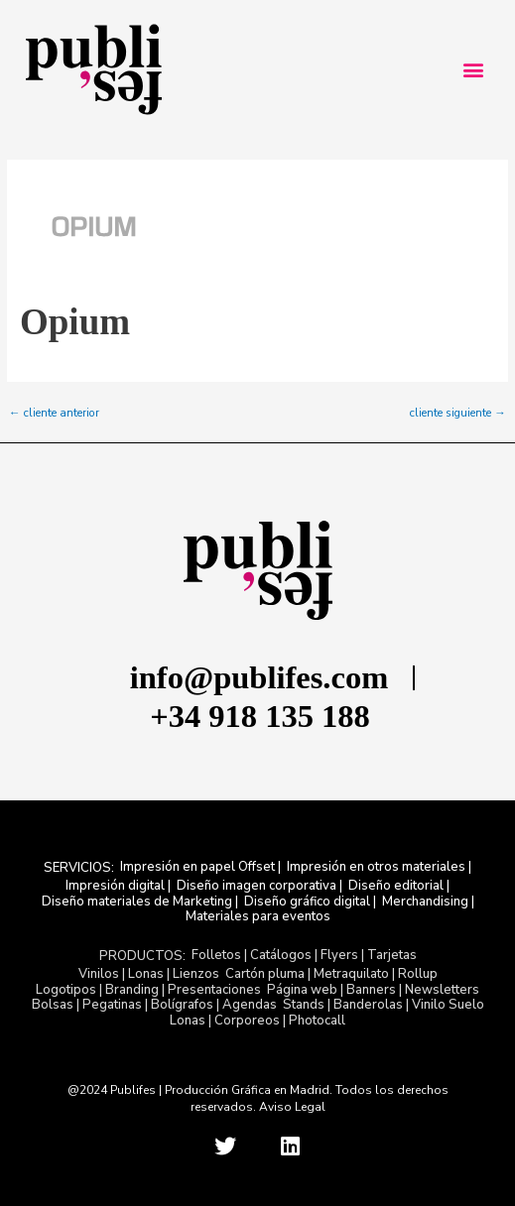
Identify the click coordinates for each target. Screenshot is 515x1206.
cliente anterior (54, 414)
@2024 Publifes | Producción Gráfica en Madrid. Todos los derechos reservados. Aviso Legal (258, 1098)
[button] (472, 70)
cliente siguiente (458, 414)
